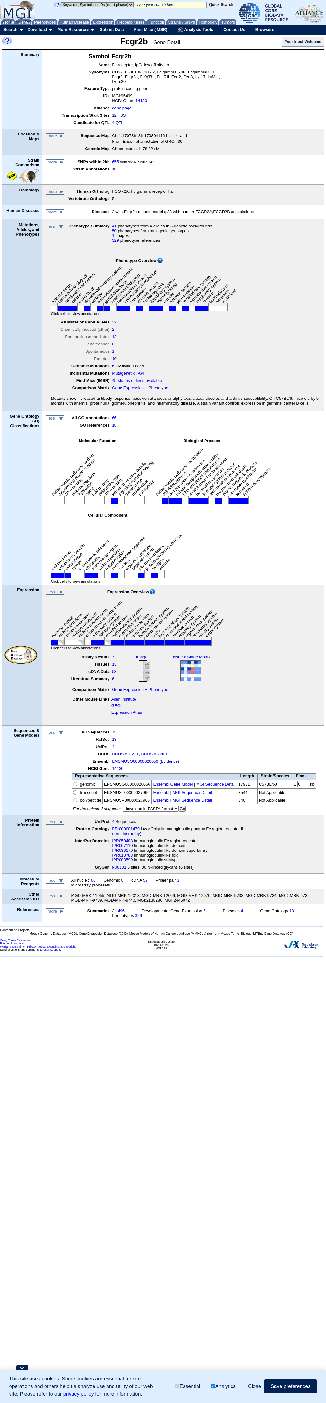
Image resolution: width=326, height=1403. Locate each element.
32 (114, 322)
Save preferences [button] (290, 1386)
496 (121, 910)
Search (10, 29)
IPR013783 (122, 855)
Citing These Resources (15, 940)
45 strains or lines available (137, 380)
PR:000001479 (126, 828)
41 (114, 226)
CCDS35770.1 (154, 754)
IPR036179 (122, 850)
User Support (51, 949)
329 (115, 240)
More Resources (73, 29)
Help (18, 22)
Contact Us (234, 29)
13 (114, 664)
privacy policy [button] (78, 1394)
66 (114, 417)
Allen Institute (123, 699)
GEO (116, 705)
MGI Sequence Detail (216, 784)
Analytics (223, 1386)
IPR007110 (122, 845)
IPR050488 (122, 840)
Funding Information (12, 943)
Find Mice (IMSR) (150, 29)
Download (37, 29)
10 (114, 358)
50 (114, 230)
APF (142, 373)
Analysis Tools (195, 30)
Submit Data (112, 29)
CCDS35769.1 (125, 754)
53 (114, 671)
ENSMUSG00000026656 (135, 761)
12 (114, 336)
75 (114, 732)
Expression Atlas (126, 712)
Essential (187, 1386)
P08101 (119, 867)
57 (145, 880)
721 (115, 657)
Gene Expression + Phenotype (140, 387)
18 (114, 425)
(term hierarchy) (126, 833)
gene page (121, 108)
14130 (141, 100)
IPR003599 (122, 860)
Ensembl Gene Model (173, 784)
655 (115, 161)
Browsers (264, 29)
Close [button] (254, 1386)
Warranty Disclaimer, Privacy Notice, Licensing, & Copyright (38, 946)
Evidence (169, 761)
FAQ (28, 22)
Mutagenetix (123, 373)
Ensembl (161, 792)
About (6, 22)
